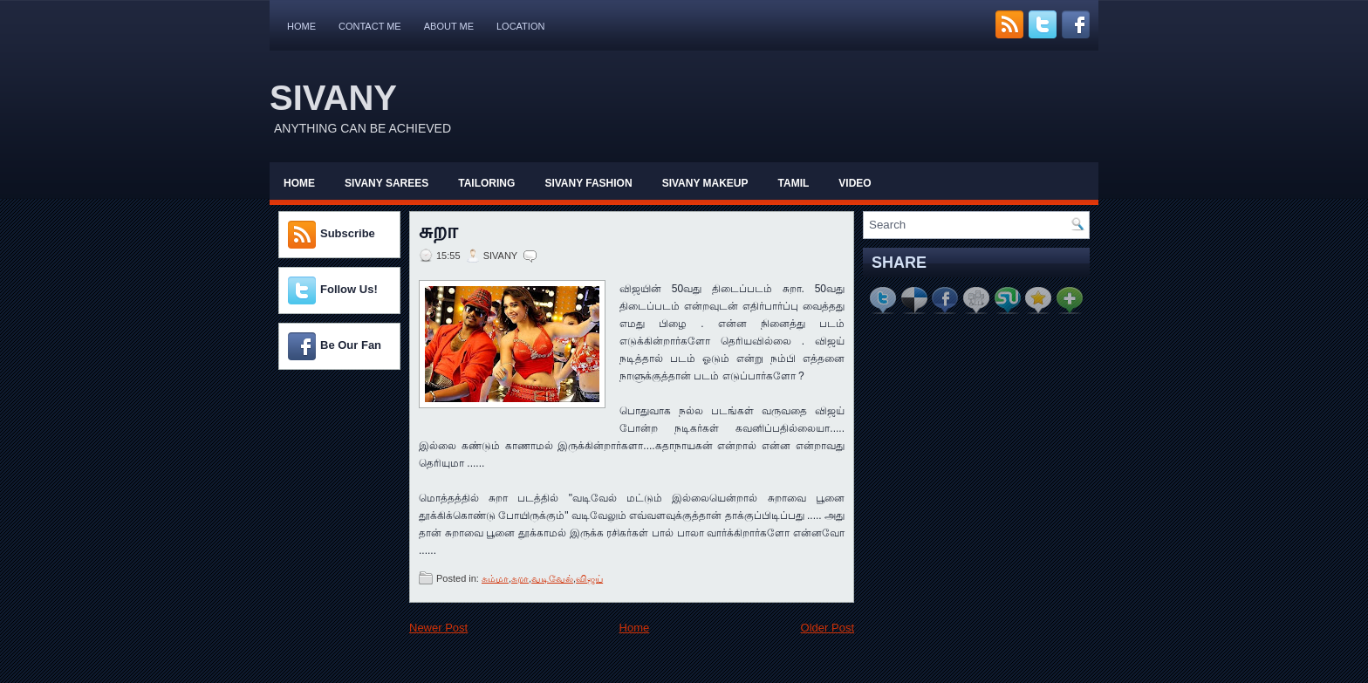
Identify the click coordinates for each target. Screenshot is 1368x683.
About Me (449, 26)
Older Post (827, 627)
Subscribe (347, 233)
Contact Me (370, 26)
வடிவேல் (552, 578)
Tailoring (486, 183)
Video (854, 183)
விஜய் (589, 578)
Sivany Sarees (386, 183)
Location (520, 26)
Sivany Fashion (588, 183)
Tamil (794, 183)
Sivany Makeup (705, 183)
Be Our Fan (350, 345)
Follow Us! (349, 289)
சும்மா (495, 578)
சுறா (438, 231)
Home (301, 26)
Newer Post (438, 627)
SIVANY (333, 98)
